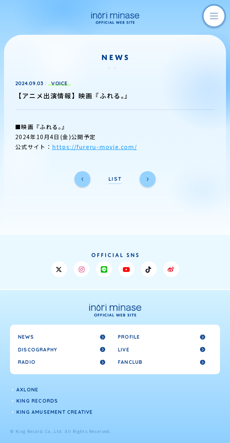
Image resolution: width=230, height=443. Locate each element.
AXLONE (27, 390)
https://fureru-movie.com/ (94, 147)
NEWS (26, 336)
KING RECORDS (37, 401)
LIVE (124, 349)
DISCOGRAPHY (37, 349)
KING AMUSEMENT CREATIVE (54, 412)
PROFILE (129, 336)
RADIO (27, 362)
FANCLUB (130, 362)
